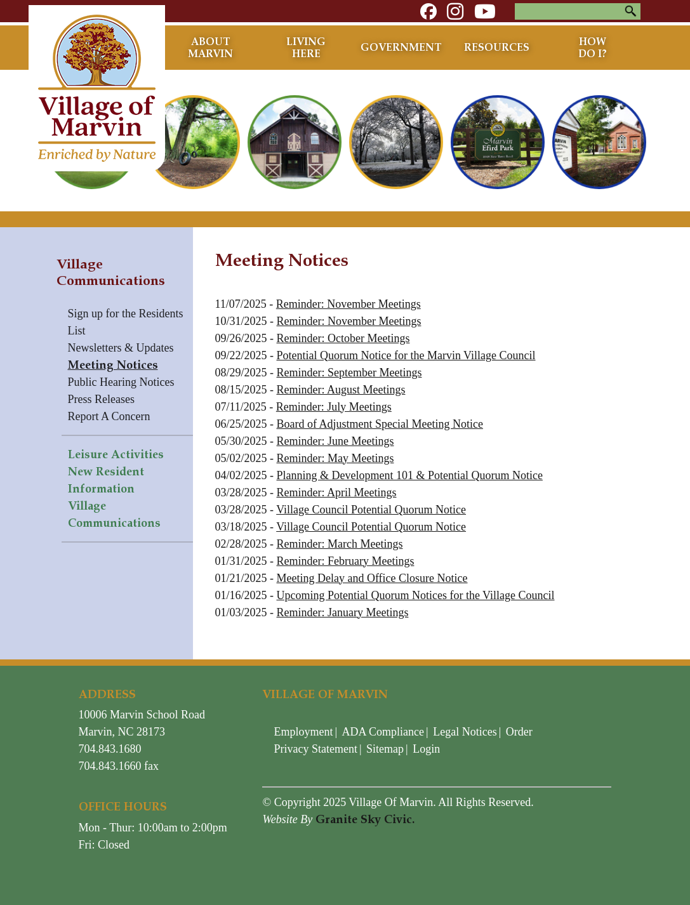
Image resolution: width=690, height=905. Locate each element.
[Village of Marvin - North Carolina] (93, 82)
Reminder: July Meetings (334, 406)
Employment (303, 731)
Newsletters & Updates (121, 347)
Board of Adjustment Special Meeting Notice (380, 424)
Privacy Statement (315, 749)
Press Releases (101, 399)
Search (630, 11)
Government (401, 47)
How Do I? (592, 48)
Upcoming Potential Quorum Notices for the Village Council (416, 595)
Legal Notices (464, 731)
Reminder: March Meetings (340, 544)
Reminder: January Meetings (343, 612)
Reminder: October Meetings (343, 338)
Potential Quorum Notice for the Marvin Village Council (406, 355)
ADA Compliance (383, 731)
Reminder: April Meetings (337, 492)
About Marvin (210, 48)
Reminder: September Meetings (349, 372)
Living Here (306, 48)
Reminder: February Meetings (346, 561)
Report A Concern (109, 416)
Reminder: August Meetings (341, 389)
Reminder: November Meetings (348, 304)
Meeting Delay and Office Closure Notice (372, 578)
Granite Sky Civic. (365, 819)
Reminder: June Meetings (335, 441)
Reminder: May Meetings (335, 458)
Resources (496, 47)
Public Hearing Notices (121, 382)
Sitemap (385, 749)
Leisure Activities (116, 454)
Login (426, 749)
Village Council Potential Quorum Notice (371, 509)
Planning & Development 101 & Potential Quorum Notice (410, 475)
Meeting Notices (113, 365)
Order (519, 731)
